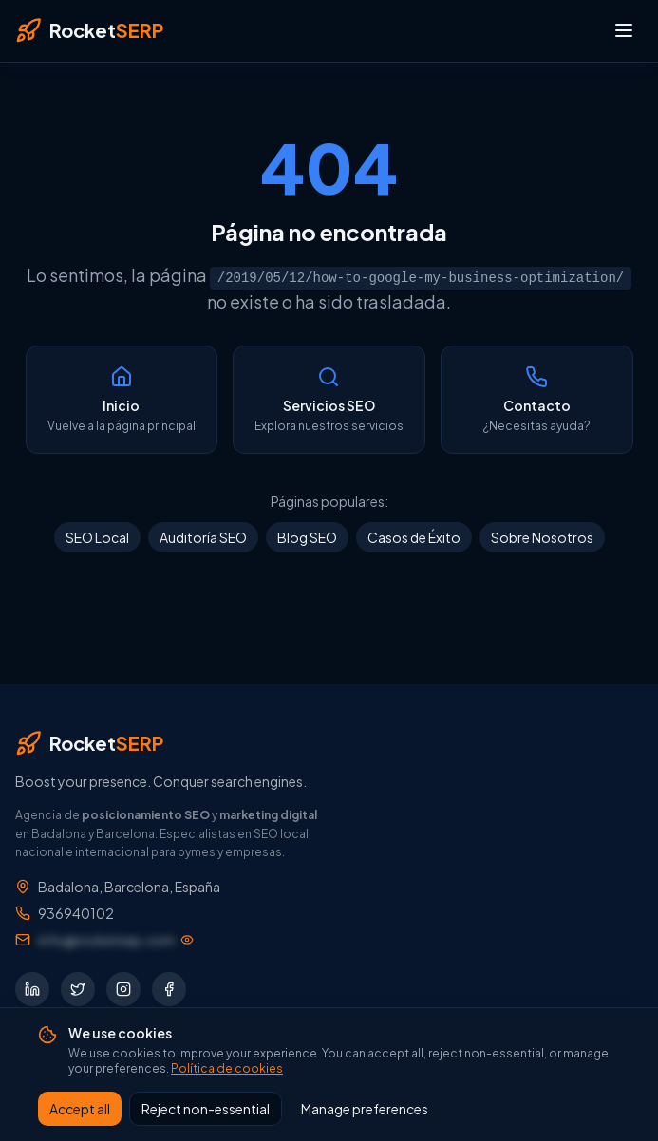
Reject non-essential (205, 1108)
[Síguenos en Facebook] (169, 989)
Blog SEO (307, 537)
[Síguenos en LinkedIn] (32, 989)
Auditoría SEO (203, 537)
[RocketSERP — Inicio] (89, 30)
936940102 (76, 913)
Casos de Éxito (414, 537)
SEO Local (97, 537)
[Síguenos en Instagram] (123, 989)
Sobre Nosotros (542, 537)
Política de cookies (227, 1068)
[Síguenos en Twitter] (78, 989)
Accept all (79, 1108)
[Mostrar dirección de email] (116, 939)
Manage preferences (364, 1108)
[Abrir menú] (624, 30)
